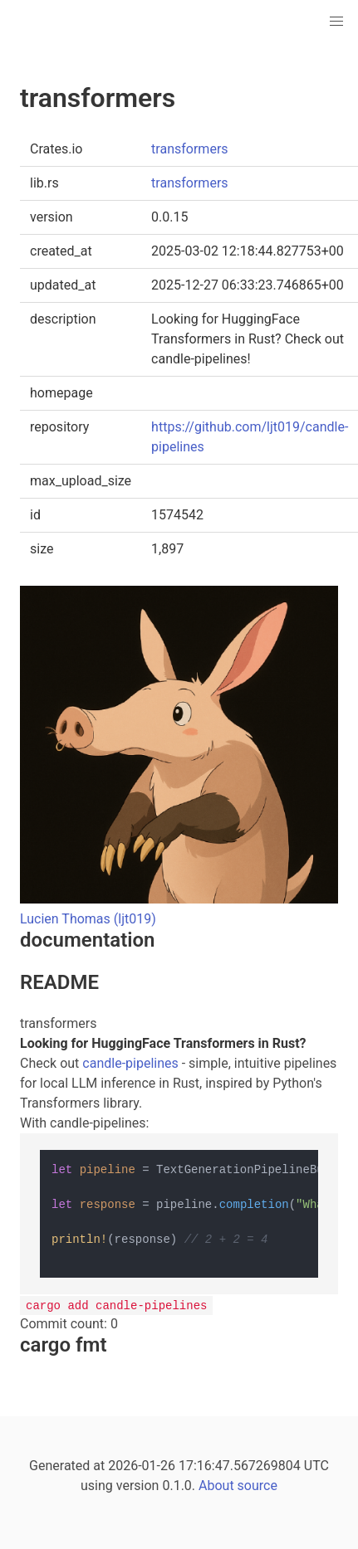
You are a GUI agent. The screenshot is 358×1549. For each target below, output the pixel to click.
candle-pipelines (130, 1063)
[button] (336, 21)
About (216, 1485)
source (257, 1485)
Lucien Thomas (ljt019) (88, 919)
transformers (189, 149)
